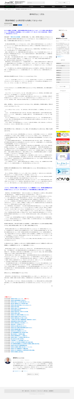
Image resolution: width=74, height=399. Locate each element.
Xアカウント (25, 371)
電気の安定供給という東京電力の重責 (18, 334)
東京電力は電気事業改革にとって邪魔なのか (19, 335)
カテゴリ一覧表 (62, 86)
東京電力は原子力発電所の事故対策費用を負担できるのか (21, 327)
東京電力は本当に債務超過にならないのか (18, 330)
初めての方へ (27, 390)
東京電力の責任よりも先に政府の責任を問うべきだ (20, 301)
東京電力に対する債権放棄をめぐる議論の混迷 (19, 348)
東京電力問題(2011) (8, 23)
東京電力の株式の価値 (15, 306)
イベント (20, 6)
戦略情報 (42, 6)
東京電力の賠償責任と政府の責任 (17, 351)
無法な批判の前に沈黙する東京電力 (17, 338)
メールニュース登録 (62, 2)
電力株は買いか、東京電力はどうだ (17, 324)
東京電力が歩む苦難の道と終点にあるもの (18, 326)
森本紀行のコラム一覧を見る (33, 374)
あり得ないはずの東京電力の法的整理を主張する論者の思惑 (22, 342)
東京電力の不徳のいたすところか (17, 298)
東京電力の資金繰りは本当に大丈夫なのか (18, 316)
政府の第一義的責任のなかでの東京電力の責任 (19, 303)
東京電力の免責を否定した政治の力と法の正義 (19, 311)
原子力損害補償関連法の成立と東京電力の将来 (19, 332)
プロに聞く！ (31, 6)
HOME (5, 9)
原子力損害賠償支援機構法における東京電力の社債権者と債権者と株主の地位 (25, 343)
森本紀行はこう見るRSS (63, 9)
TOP (23, 390)
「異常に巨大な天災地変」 (15, 36)
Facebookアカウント (18, 371)
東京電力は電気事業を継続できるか (17, 329)
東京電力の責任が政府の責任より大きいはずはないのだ (21, 305)
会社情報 (50, 390)
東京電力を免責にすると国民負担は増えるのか (19, 308)
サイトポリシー (33, 390)
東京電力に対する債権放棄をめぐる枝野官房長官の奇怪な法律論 (22, 350)
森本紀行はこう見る (10, 6)
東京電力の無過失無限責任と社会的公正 (18, 300)
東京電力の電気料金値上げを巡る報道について (19, 322)
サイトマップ (40, 390)
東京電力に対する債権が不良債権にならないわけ (20, 314)
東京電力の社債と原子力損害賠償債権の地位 (19, 345)
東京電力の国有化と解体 (15, 313)
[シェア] (20, 25)
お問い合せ (46, 390)
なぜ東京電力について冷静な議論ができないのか (20, 340)
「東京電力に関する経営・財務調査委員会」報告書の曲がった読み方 (23, 319)
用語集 (53, 6)
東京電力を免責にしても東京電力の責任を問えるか (20, 337)
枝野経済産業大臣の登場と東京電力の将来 (18, 321)
